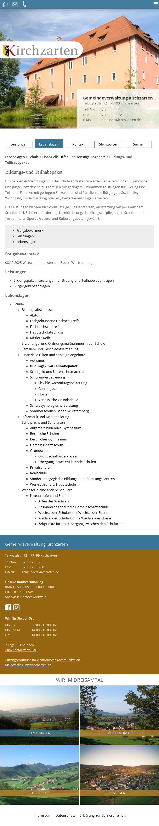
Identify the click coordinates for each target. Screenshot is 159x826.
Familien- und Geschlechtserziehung (50, 349)
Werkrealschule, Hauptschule (53, 484)
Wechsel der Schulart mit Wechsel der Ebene (73, 512)
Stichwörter (108, 144)
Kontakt (78, 144)
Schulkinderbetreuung (47, 377)
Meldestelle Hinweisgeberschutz (28, 665)
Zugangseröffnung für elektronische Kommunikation (42, 660)
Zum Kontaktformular (20, 650)
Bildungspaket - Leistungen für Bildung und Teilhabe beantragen (63, 280)
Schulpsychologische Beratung (54, 405)
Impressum (42, 815)
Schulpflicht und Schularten (43, 422)
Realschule (38, 473)
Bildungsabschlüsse (37, 309)
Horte (42, 394)
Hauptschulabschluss (47, 332)
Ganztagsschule (50, 388)
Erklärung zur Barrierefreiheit (103, 815)
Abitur (35, 315)
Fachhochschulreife (45, 326)
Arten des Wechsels (53, 501)
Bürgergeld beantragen (31, 286)
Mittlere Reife (40, 338)
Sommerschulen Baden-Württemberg (59, 411)
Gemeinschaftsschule (47, 445)
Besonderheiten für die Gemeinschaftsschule (73, 507)
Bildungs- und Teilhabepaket (54, 366)
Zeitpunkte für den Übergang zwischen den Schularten (81, 524)
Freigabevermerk (30, 230)
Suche (138, 144)
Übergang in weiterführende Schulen (67, 462)
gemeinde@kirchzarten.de (120, 120)
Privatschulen (40, 467)
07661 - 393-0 (110, 110)
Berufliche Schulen (44, 433)
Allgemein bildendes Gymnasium (55, 428)
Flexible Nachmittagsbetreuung (62, 383)
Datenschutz (65, 815)
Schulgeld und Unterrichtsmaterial (57, 371)
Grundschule (40, 450)
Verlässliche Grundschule (58, 400)
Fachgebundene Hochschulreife (55, 321)
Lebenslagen (49, 144)
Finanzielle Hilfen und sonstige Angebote (74, 157)
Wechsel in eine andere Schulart (47, 490)
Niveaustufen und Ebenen (50, 495)
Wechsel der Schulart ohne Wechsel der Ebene (74, 518)
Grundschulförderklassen (58, 456)
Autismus (37, 360)
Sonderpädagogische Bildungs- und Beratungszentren (72, 479)
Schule (33, 157)
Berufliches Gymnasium (48, 439)
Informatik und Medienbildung (45, 417)
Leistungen (19, 144)
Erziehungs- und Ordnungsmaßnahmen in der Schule (63, 343)
